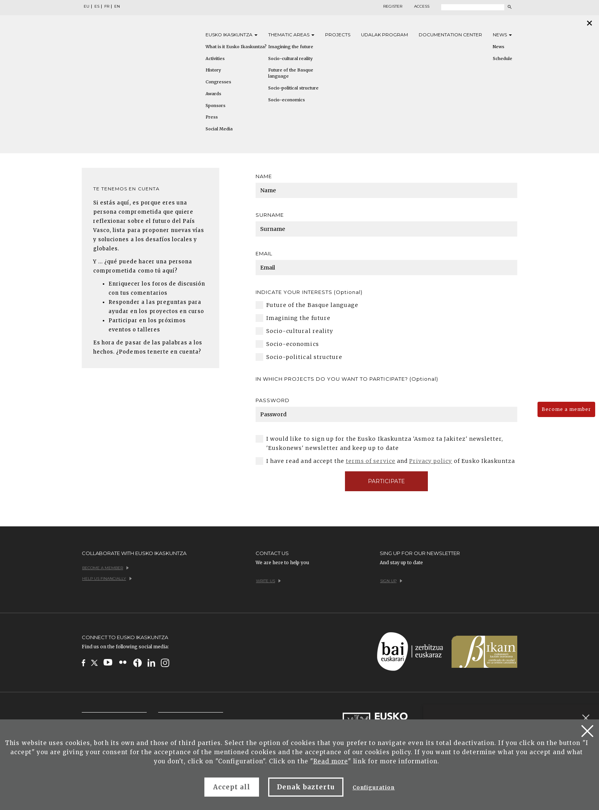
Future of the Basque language (290, 73)
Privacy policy (430, 461)
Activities (215, 58)
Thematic (291, 34)
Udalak (384, 34)
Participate (386, 481)
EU (86, 6)
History (213, 70)
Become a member (566, 409)
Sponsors (215, 105)
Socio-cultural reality (290, 58)
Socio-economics (286, 99)
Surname (270, 215)
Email (264, 253)
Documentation (450, 34)
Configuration (374, 787)
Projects (337, 34)
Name (264, 176)
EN (117, 6)
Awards (213, 93)
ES (96, 6)
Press (212, 117)
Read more (330, 761)
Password (273, 400)
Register (392, 6)
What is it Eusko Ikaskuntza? (236, 46)
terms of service (370, 461)
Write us (268, 580)
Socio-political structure (293, 88)
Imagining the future (290, 46)
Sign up (391, 580)
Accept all (231, 787)
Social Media (219, 128)
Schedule (502, 58)
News (502, 34)
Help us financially (107, 578)
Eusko (231, 34)
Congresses (218, 81)
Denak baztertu (306, 787)
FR (106, 6)
